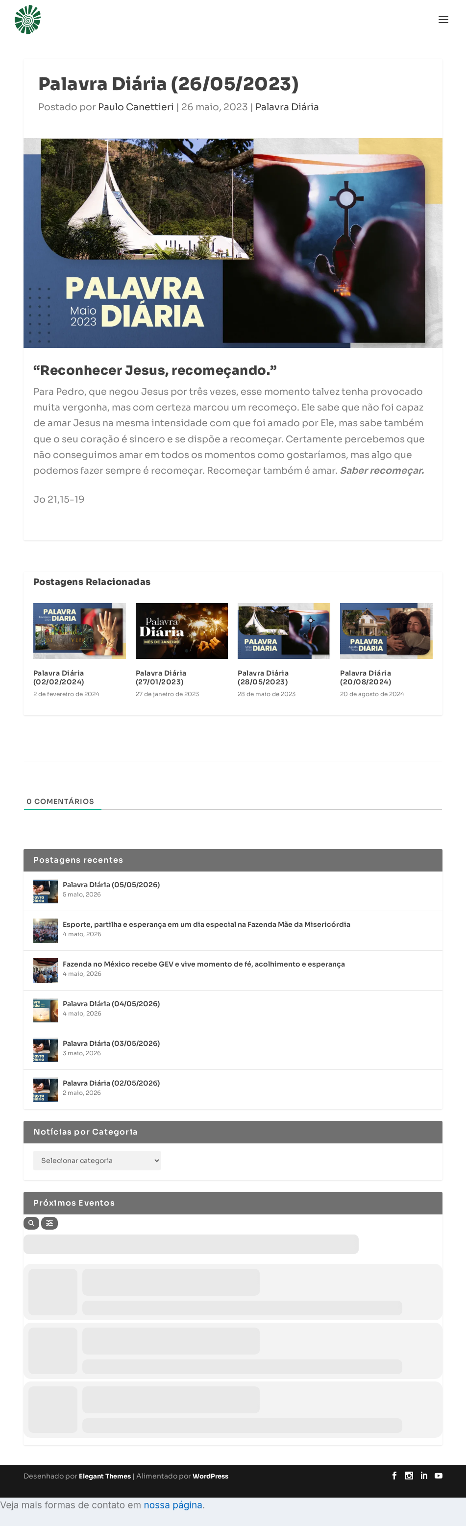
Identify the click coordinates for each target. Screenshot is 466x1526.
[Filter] (49, 1223)
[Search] (31, 1223)
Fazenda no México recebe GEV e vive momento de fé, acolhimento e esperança (204, 964)
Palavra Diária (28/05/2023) (263, 677)
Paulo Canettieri (136, 107)
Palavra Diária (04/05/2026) (111, 1003)
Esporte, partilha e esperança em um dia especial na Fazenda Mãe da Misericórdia (206, 924)
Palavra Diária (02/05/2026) (111, 1083)
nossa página (173, 1505)
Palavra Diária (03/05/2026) (111, 1043)
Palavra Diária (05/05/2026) (111, 884)
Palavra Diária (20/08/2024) (365, 677)
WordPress (210, 1476)
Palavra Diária (287, 107)
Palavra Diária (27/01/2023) (161, 677)
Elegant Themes (105, 1476)
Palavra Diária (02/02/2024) (58, 677)
